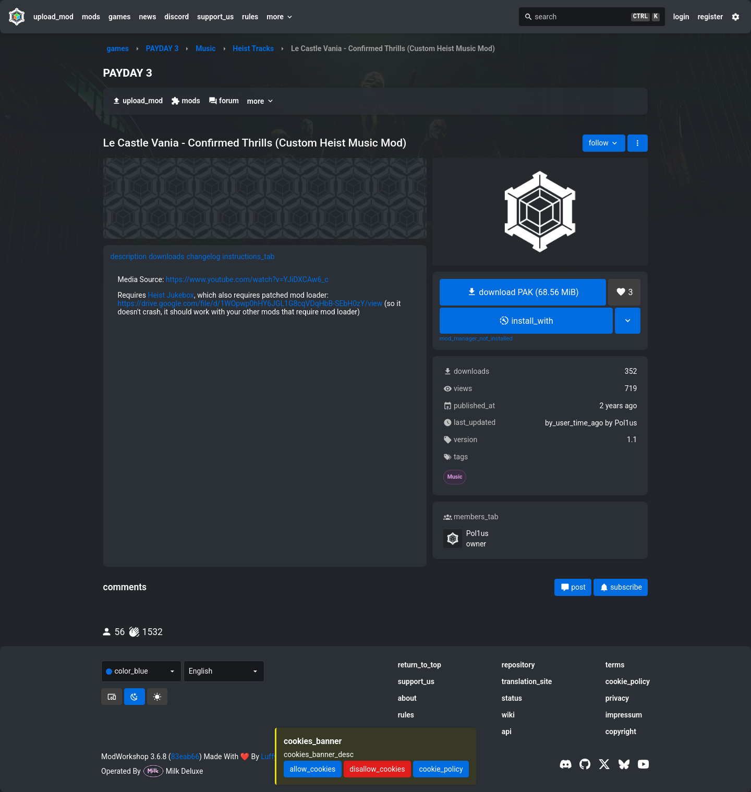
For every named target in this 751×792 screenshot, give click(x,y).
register (710, 17)
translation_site (527, 681)
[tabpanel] (265, 295)
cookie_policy (627, 681)
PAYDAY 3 (162, 48)
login (681, 17)
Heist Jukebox (171, 295)
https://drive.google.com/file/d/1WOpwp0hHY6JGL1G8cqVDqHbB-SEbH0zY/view (250, 303)
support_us (215, 17)
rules (250, 17)
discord (176, 17)
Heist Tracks (253, 48)
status (512, 698)
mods (91, 17)
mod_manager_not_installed (476, 339)
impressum (624, 715)
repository (518, 665)
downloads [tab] (166, 256)
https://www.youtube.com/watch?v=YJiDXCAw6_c (247, 279)
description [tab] (129, 256)
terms (615, 665)
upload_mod (53, 17)
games (119, 17)
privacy (617, 698)
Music (205, 48)
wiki (508, 715)
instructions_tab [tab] (248, 256)
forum (224, 100)
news (147, 17)
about (407, 698)
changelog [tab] (203, 256)
